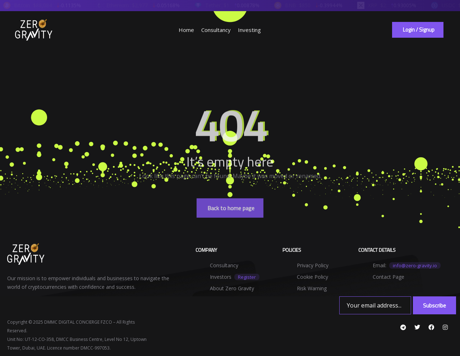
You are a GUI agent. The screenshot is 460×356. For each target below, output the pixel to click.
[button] (417, 30)
